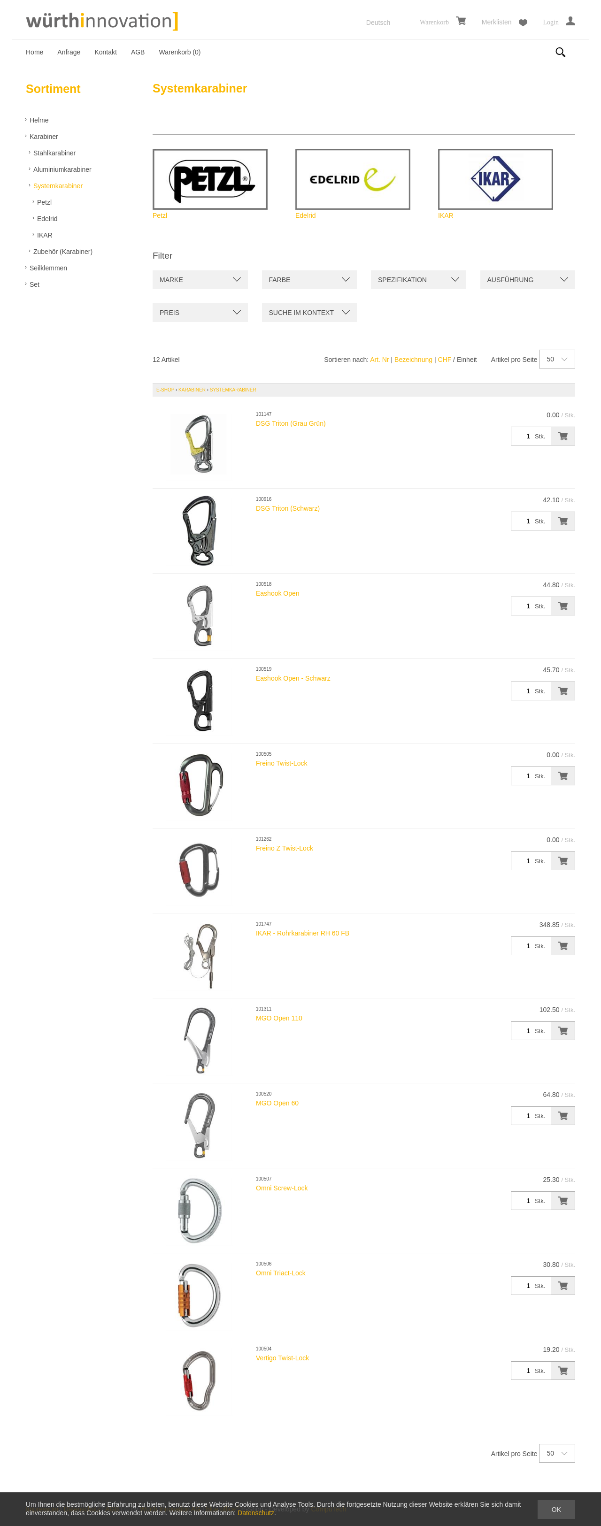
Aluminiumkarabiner (62, 169)
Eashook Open (278, 593)
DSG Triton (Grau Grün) (291, 423)
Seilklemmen (48, 268)
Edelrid (47, 218)
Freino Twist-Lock (281, 763)
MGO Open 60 (277, 1103)
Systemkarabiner (58, 186)
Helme (39, 120)
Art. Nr (379, 359)
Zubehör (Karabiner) (62, 251)
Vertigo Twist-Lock (282, 1358)
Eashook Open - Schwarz (293, 678)
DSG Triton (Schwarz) (288, 508)
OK (556, 1509)
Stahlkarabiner (54, 153)
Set (34, 284)
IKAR (45, 235)
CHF (444, 359)
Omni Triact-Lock (281, 1273)
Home (34, 52)
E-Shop (165, 389)
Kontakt (105, 52)
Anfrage (68, 52)
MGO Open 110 (279, 1018)
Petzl (44, 202)
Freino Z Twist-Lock (284, 848)
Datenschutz (256, 1513)
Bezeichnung (413, 359)
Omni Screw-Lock (282, 1188)
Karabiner (44, 136)
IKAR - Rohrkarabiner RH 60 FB (302, 933)
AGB (138, 52)
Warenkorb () (179, 52)
